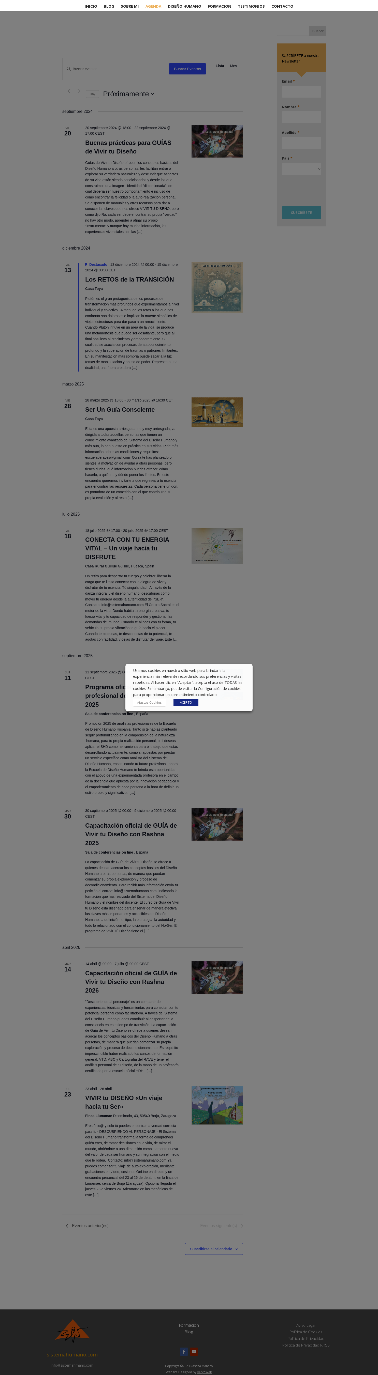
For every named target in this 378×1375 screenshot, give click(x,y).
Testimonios (251, 6)
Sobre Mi (130, 6)
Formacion (219, 6)
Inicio (91, 6)
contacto (282, 6)
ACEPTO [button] (186, 702)
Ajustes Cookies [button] (149, 702)
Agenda (153, 6)
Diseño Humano (184, 6)
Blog (109, 6)
